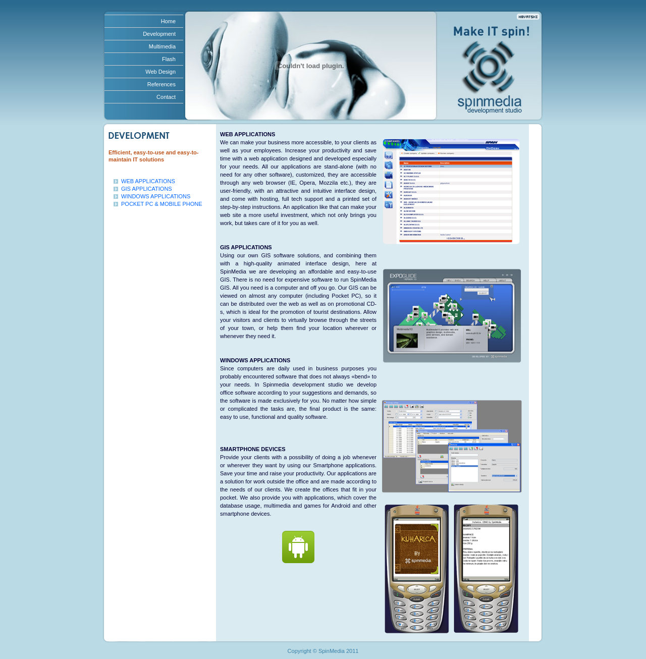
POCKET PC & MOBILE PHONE (161, 204)
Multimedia (162, 46)
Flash (169, 59)
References (161, 84)
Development (159, 34)
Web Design (160, 72)
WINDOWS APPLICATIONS (155, 196)
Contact (166, 97)
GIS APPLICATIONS (146, 189)
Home (168, 21)
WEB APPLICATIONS (148, 181)
